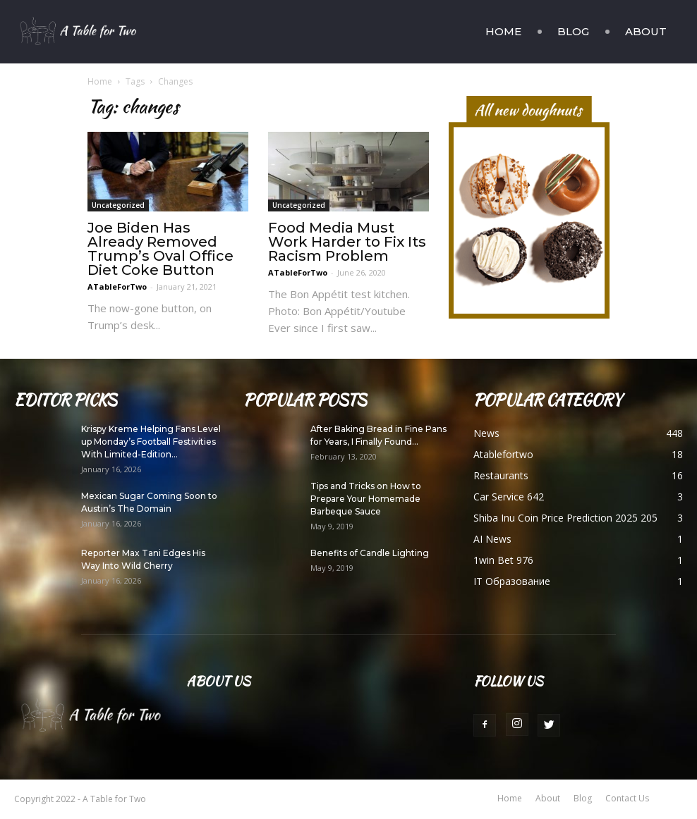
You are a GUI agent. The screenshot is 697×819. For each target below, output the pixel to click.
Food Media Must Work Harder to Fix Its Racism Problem (347, 241)
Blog (573, 31)
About (646, 31)
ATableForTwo (117, 286)
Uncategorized (118, 205)
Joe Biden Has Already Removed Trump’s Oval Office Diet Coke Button (160, 248)
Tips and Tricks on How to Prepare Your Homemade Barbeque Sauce (365, 499)
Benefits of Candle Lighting (369, 553)
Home (503, 31)
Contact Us (627, 798)
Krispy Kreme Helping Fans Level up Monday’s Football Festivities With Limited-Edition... (151, 442)
